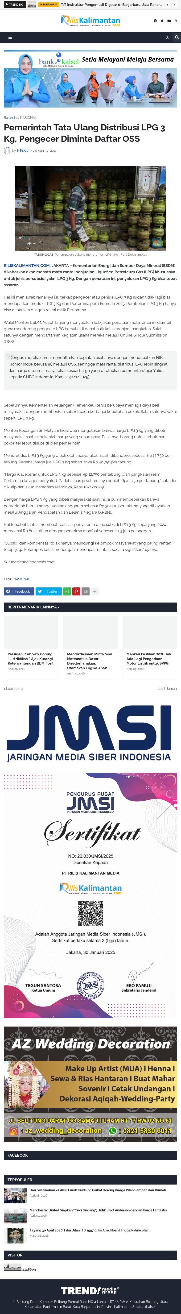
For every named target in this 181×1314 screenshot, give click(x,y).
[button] (167, 5)
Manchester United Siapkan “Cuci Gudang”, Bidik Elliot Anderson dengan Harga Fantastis (98, 1210)
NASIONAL (28, 117)
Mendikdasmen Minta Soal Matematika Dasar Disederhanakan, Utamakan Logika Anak (89, 661)
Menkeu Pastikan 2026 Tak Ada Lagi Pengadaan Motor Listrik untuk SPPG (149, 658)
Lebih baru (14, 688)
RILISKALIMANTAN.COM (27, 265)
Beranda (10, 117)
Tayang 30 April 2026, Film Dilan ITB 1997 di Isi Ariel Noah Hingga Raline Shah (89, 1230)
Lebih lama (166, 688)
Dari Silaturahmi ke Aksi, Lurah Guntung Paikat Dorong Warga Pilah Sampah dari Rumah (98, 1190)
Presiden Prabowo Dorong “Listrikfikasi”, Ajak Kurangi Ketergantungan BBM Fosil (30, 658)
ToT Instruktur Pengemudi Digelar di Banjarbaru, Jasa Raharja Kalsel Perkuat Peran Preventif (111, 5)
